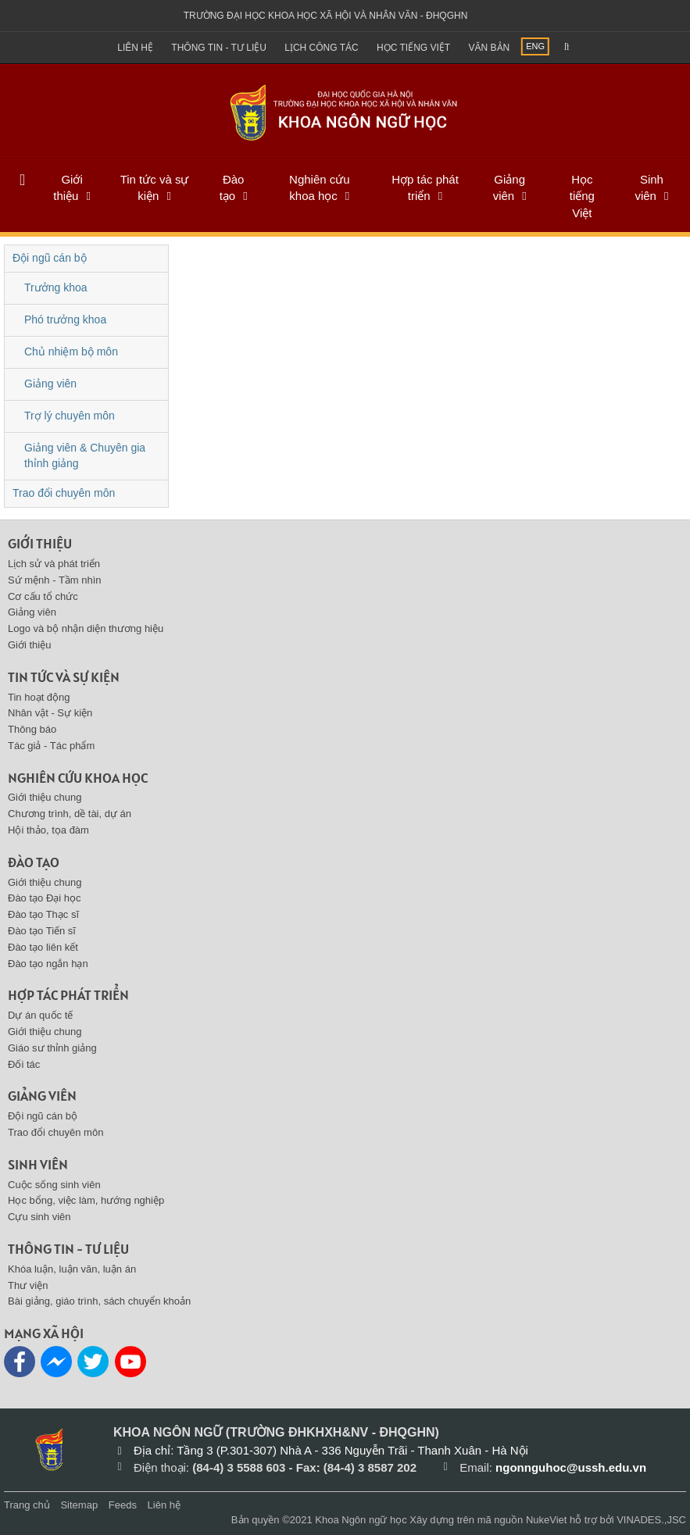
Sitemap (79, 1505)
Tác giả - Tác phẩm (51, 745)
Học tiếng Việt (582, 196)
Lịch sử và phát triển (54, 563)
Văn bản (489, 47)
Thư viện (28, 1285)
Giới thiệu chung (45, 797)
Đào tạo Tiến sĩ (42, 931)
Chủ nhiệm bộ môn (71, 351)
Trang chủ (27, 1505)
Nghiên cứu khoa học (319, 187)
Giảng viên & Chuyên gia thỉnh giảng (84, 455)
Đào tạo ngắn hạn (48, 963)
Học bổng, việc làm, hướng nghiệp (86, 1200)
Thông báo (32, 729)
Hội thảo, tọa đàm (48, 830)
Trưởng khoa (56, 287)
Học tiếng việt (413, 47)
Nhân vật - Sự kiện (50, 713)
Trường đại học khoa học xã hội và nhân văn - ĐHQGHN (326, 15)
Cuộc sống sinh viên (54, 1185)
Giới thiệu (68, 187)
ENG (535, 46)
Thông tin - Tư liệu (218, 47)
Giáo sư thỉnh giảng (52, 1048)
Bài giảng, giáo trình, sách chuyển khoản (99, 1301)
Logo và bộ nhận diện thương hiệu (85, 628)
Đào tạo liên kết (43, 947)
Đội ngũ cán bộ (50, 258)
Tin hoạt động (39, 697)
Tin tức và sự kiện (154, 187)
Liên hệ (135, 47)
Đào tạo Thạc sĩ (43, 914)
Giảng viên (509, 187)
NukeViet (546, 1520)
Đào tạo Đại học (44, 898)
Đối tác (24, 1064)
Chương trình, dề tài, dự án (69, 813)
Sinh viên (649, 187)
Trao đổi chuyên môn (64, 493)
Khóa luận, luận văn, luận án (72, 1269)
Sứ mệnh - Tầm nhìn (55, 580)
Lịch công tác (321, 47)
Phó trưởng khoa (65, 319)
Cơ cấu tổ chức (43, 596)
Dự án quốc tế (40, 1015)
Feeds (123, 1505)
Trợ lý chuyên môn (69, 415)
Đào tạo (232, 187)
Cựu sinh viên (39, 1217)
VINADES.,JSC (651, 1520)
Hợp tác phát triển (425, 187)
